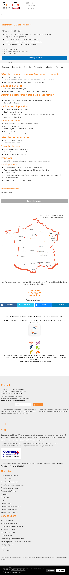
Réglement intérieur (8, 532)
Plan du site (5, 548)
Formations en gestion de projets (12, 485)
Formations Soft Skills (8, 491)
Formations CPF (6, 503)
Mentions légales (7, 520)
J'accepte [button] (60, 570)
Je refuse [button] (50, 570)
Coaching (4, 494)
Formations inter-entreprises (11, 506)
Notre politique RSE (7, 545)
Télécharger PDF (34, 58)
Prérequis (38, 67)
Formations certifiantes (9, 509)
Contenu (5, 67)
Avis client (60, 67)
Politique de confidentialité (9, 411)
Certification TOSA (7, 536)
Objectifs (27, 67)
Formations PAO (6, 479)
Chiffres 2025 (6, 551)
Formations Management (9, 482)
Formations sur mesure (9, 512)
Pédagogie (16, 67)
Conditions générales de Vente (12, 526)
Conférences (5, 497)
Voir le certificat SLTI (17, 466)
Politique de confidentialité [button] (12, 572)
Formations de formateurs (10, 488)
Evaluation (49, 67)
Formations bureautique (9, 476)
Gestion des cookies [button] (18, 570)
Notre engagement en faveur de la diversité (16, 542)
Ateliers (3, 500)
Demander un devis (34, 201)
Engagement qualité (8, 529)
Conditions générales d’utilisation (12, 539)
